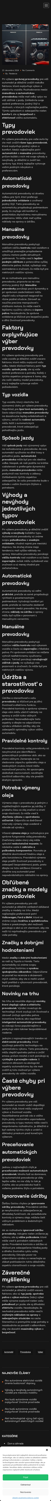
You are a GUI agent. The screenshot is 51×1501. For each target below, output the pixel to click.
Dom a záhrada (15, 1443)
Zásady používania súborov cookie (25, 1498)
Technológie (11, 61)
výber (40, 1352)
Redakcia (13, 73)
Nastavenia (25, 1492)
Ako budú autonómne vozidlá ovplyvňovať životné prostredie (22, 1401)
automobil (8, 1352)
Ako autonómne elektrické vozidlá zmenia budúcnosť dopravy (23, 1382)
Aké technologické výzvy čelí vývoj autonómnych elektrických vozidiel (24, 1419)
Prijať (25, 1477)
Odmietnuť (25, 1484)
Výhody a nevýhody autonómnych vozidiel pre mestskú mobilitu (23, 1391)
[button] (47, 1450)
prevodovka (25, 1352)
